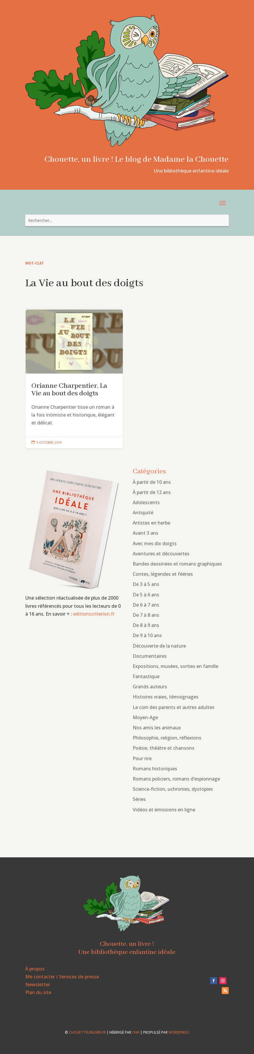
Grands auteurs (150, 686)
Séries (139, 799)
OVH (135, 1032)
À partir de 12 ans (152, 492)
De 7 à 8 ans (146, 615)
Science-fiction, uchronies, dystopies (173, 789)
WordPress (178, 1032)
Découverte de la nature (159, 646)
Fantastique (146, 676)
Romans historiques (155, 768)
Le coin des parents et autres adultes (173, 707)
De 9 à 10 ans (147, 635)
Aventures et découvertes (161, 553)
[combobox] (126, 220)
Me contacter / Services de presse (62, 976)
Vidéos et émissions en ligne (164, 809)
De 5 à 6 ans (146, 594)
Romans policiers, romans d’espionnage (176, 779)
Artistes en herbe (151, 523)
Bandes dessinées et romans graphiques (177, 564)
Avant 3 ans (145, 533)
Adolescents (146, 502)
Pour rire (142, 758)
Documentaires (150, 656)
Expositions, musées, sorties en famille (175, 666)
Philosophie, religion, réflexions (167, 738)
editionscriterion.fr (94, 614)
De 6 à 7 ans (146, 605)
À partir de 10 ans (152, 482)
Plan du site (38, 992)
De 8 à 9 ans (146, 625)
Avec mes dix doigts (155, 543)
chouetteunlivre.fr (87, 1032)
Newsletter (37, 984)
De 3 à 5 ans (146, 584)
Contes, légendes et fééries (163, 574)
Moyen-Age (145, 717)
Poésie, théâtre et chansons (163, 748)
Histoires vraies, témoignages (165, 697)
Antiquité (143, 512)
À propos (35, 969)
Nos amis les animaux (157, 727)
